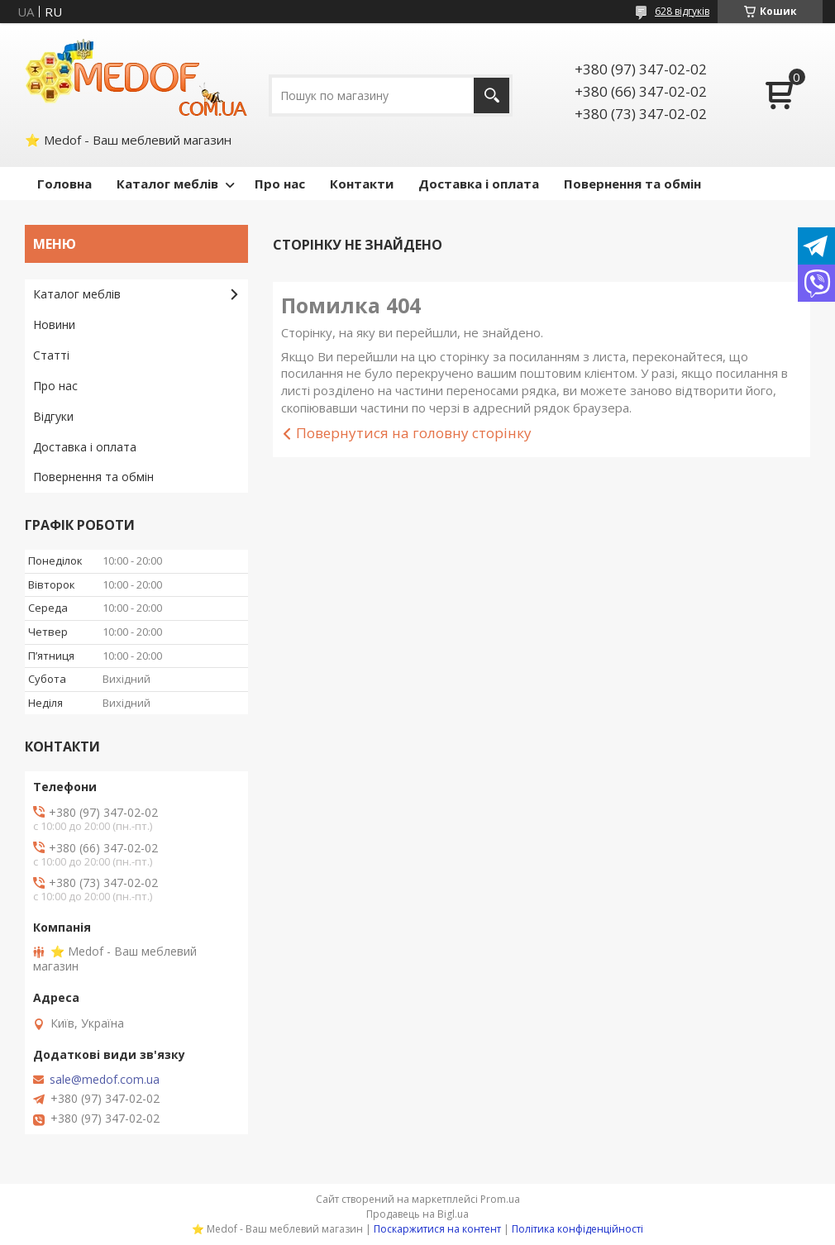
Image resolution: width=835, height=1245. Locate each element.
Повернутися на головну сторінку (414, 432)
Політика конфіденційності (577, 1229)
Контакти (362, 183)
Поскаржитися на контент (437, 1229)
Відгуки (53, 416)
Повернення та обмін (632, 183)
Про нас (280, 183)
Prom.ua (500, 1199)
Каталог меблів (167, 183)
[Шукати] (491, 95)
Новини (54, 324)
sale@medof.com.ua (105, 1079)
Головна (64, 183)
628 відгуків (682, 11)
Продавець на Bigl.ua (417, 1214)
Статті (51, 355)
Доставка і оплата (478, 183)
